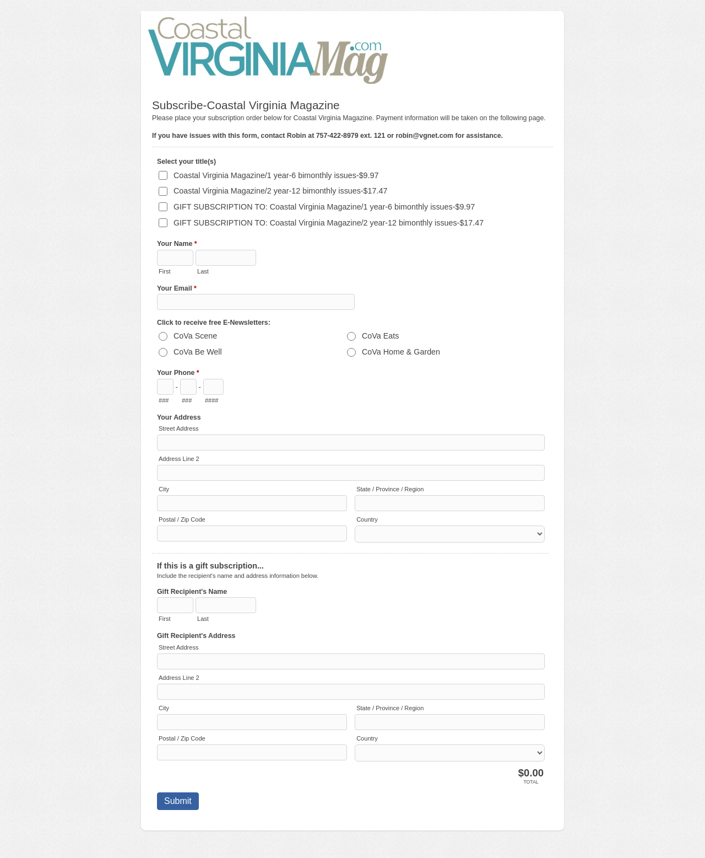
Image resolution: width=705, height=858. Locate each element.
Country (367, 519)
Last (203, 271)
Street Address (178, 428)
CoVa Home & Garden (401, 351)
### (164, 400)
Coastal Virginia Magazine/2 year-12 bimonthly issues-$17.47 (280, 190)
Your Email (177, 289)
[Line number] (213, 387)
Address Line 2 (179, 458)
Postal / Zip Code (182, 519)
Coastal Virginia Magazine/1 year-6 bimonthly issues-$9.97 (275, 175)
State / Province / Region (390, 489)
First (164, 271)
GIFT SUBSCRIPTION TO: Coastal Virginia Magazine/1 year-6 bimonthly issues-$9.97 (324, 206)
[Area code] (165, 387)
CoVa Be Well (197, 351)
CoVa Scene (195, 335)
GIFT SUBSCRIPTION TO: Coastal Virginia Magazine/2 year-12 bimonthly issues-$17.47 (328, 222)
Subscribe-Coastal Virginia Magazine (352, 49)
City (164, 489)
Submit (178, 801)
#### (212, 400)
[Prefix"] (188, 387)
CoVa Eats (380, 335)
